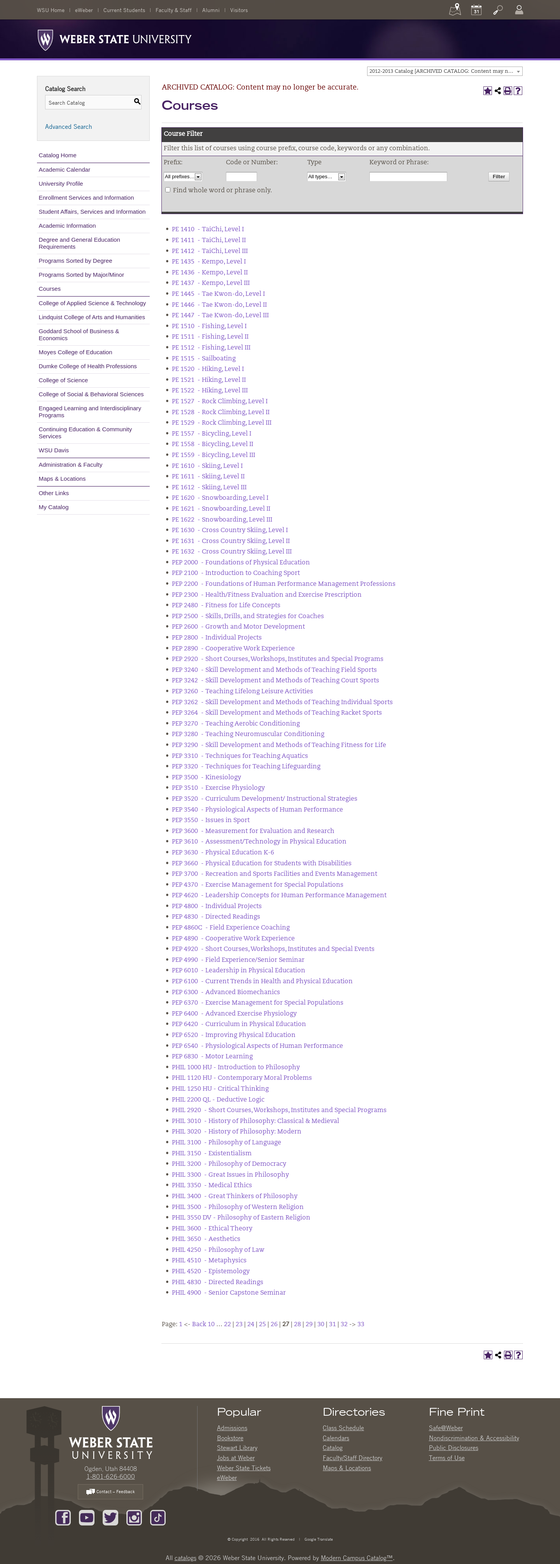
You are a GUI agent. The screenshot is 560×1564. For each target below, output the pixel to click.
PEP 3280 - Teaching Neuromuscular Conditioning (248, 734)
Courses (50, 288)
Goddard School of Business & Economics (79, 334)
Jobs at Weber (236, 1458)
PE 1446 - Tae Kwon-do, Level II (219, 305)
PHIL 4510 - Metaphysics (209, 1261)
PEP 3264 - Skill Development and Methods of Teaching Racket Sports (277, 713)
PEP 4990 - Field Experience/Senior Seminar (238, 960)
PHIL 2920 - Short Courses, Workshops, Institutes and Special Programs (279, 1110)
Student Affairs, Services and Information (92, 211)
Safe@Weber (446, 1428)
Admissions (232, 1428)
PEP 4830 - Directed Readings (216, 917)
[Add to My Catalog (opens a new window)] (487, 90)
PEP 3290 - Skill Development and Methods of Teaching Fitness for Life (279, 745)
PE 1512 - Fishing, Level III (211, 348)
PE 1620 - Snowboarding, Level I (220, 498)
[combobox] (445, 71)
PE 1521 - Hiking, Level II (209, 380)
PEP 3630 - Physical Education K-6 (223, 853)
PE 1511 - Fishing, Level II (210, 337)
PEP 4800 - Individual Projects (217, 906)
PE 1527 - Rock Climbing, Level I (220, 402)
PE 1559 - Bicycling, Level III (213, 455)
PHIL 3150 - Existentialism (212, 1154)
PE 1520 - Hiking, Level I (208, 369)
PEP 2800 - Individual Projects (217, 638)
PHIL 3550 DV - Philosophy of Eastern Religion (241, 1218)
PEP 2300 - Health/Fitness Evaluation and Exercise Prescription (267, 595)
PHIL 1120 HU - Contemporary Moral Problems (242, 1078)
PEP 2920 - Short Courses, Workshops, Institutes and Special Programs (277, 659)
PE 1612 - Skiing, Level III (209, 488)
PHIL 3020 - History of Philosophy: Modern (236, 1132)
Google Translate (318, 1538)
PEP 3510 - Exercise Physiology (218, 788)
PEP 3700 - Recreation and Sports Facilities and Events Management (274, 874)
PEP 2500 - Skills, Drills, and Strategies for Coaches (248, 616)
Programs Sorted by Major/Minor (81, 274)
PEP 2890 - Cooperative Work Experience (233, 649)
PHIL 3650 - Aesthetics (206, 1239)
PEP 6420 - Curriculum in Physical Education (239, 1024)
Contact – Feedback (110, 1492)
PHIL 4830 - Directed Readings (217, 1282)
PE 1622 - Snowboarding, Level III (222, 520)
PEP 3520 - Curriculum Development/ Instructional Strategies (264, 799)
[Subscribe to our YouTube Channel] (86, 1517)
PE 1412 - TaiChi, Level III (210, 251)
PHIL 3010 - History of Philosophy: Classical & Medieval (255, 1121)
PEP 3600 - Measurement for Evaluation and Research (253, 831)
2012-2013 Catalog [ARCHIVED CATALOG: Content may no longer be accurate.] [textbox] (445, 71)
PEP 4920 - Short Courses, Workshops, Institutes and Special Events (273, 949)
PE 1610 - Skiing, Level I (207, 466)
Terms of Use (447, 1458)
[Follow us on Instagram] (134, 1517)
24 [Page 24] (250, 1324)
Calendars (336, 1438)
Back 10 (203, 1324)
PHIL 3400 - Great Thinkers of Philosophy (235, 1196)
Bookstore (230, 1438)
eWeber (84, 9)
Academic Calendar (65, 169)
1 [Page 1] (180, 1324)
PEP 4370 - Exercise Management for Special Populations (257, 885)
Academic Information (67, 225)
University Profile (61, 183)
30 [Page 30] (320, 1324)
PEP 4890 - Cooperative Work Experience (233, 939)
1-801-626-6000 (110, 1476)
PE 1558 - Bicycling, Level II (212, 444)
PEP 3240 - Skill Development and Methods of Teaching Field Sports (274, 670)
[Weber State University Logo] (114, 38)
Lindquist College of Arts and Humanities (92, 317)
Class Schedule (343, 1428)
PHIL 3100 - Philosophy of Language (226, 1143)
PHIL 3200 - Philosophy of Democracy (229, 1164)
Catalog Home (58, 155)
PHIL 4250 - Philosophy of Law (218, 1250)
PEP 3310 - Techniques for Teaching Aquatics (240, 756)
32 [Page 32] (344, 1324)
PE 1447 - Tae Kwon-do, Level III (220, 316)
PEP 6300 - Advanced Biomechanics (226, 992)
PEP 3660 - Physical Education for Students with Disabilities (262, 864)
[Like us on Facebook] (63, 1517)
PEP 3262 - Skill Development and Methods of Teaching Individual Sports (282, 702)
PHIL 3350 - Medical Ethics (212, 1186)
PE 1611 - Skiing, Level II (208, 477)
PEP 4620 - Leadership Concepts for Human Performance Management (279, 896)
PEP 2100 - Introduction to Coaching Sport (236, 573)
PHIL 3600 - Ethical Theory (212, 1229)
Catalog (333, 1448)
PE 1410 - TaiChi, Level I (208, 230)
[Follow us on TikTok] (158, 1517)
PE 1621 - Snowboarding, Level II (221, 509)
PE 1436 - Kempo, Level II (210, 273)
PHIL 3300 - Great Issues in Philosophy (230, 1175)
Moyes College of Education (75, 352)
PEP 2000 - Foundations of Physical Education (241, 563)
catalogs (185, 1558)
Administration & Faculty (71, 464)
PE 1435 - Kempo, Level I (209, 262)
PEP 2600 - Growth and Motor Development (238, 627)
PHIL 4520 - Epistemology (211, 1272)
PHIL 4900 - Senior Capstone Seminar (229, 1293)
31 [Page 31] (332, 1324)
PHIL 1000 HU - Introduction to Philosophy (236, 1068)
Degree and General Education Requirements (79, 243)
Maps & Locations (62, 478)
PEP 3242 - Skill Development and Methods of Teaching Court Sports (275, 681)
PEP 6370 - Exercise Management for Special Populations (257, 1003)
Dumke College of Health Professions (88, 366)
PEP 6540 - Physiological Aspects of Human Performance (257, 1046)
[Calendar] (476, 9)
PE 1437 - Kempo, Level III (211, 283)
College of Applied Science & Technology (92, 303)
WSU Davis (54, 450)
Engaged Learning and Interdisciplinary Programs (90, 411)
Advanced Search (68, 126)
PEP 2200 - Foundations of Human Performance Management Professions (284, 584)
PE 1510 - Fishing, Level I (209, 326)
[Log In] (519, 9)
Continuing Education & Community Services (85, 432)
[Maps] (455, 9)
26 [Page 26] (274, 1324)
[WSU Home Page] (110, 1432)
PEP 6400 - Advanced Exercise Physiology (234, 1014)
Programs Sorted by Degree (75, 260)
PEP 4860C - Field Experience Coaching (231, 928)
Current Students (124, 9)
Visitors (239, 9)
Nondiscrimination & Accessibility (474, 1438)
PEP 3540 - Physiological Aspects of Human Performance (257, 810)
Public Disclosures (453, 1448)
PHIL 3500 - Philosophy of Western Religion (238, 1207)
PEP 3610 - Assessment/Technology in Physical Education (259, 842)
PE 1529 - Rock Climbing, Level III (221, 423)
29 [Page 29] (309, 1324)
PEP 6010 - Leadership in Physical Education (238, 971)
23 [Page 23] (239, 1324)
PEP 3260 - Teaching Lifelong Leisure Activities (242, 692)
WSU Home (51, 9)
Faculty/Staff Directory (352, 1458)
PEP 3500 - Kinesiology (206, 778)
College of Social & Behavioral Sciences (91, 394)
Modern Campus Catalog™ (357, 1558)
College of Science (63, 380)
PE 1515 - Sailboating (204, 359)
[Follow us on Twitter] (110, 1517)
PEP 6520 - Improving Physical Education (234, 1035)
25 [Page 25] (262, 1324)
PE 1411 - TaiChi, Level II (209, 240)
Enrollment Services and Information (86, 197)
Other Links (54, 493)
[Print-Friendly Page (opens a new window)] (508, 90)
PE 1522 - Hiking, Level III (210, 391)
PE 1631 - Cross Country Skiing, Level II (231, 541)
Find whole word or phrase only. (222, 191)
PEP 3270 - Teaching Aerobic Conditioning (236, 724)
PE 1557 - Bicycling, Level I (211, 434)
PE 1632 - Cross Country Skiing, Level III (232, 552)
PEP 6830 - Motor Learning (212, 1057)
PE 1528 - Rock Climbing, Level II (221, 412)
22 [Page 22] (227, 1324)
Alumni (211, 9)
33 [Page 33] (360, 1324)
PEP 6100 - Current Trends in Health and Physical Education (262, 982)
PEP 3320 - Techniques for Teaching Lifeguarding (246, 767)
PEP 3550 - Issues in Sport (211, 820)
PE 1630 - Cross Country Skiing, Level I (230, 530)
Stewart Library (237, 1448)
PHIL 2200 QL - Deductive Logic (218, 1100)
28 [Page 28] (297, 1324)
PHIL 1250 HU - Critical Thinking (220, 1089)
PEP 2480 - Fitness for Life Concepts (226, 606)
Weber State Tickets (244, 1468)
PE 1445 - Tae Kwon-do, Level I (218, 294)
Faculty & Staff (174, 9)
